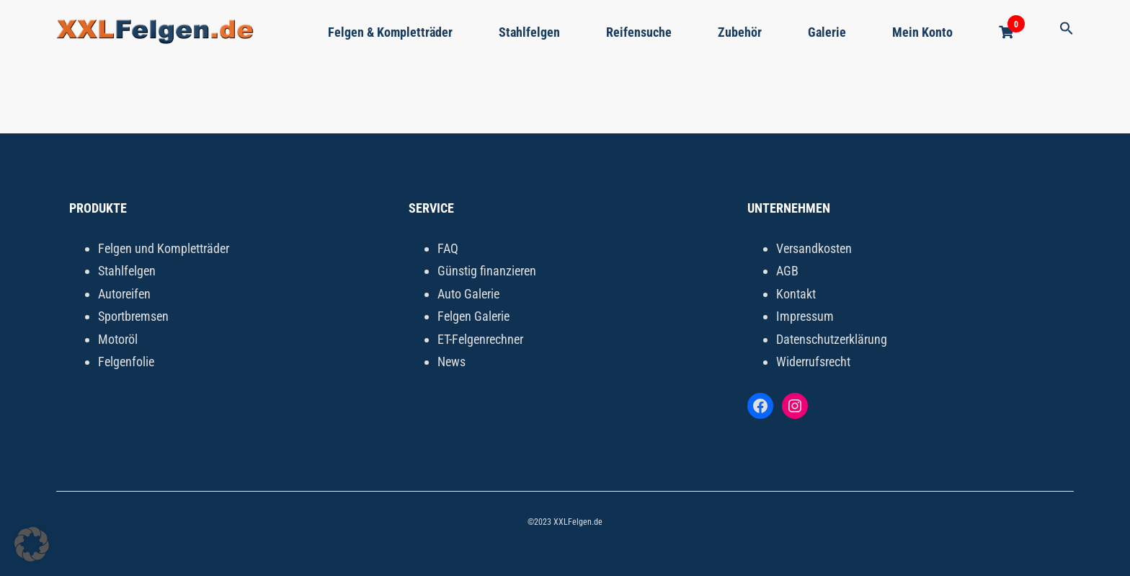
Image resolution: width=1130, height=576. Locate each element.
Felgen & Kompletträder (390, 32)
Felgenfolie (126, 361)
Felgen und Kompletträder (163, 248)
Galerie (827, 32)
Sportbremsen (133, 316)
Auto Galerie (468, 293)
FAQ (447, 248)
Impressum (805, 316)
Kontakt (796, 293)
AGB (787, 270)
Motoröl (118, 339)
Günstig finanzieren (486, 270)
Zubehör (740, 32)
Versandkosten (814, 248)
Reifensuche (639, 32)
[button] (1066, 29)
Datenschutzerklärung (831, 339)
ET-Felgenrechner (480, 339)
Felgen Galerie (473, 316)
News (451, 361)
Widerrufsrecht (813, 361)
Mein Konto (922, 32)
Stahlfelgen (529, 32)
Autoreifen (124, 293)
